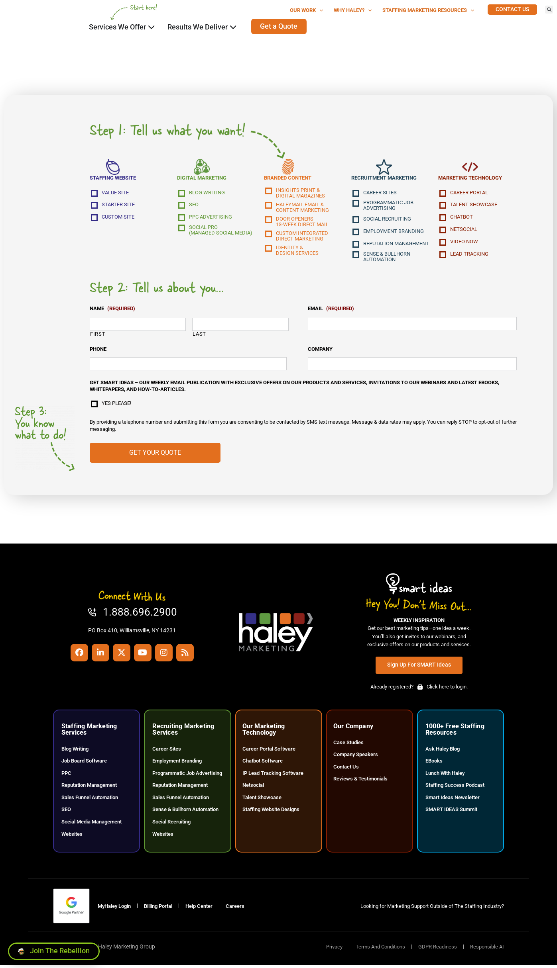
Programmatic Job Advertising (388, 206)
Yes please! (116, 404)
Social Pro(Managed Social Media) (220, 231)
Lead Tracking (469, 255)
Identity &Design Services (297, 251)
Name (112, 310)
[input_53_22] (188, 365)
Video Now (464, 243)
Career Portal (469, 194)
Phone (98, 350)
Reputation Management (396, 245)
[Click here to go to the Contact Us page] (512, 9)
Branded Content (287, 179)
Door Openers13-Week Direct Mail (302, 223)
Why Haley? (353, 10)
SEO (194, 206)
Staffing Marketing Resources (428, 10)
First (97, 335)
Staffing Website (113, 179)
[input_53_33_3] (138, 325)
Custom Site (118, 218)
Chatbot (461, 218)
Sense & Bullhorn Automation (386, 258)
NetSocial (463, 230)
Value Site (115, 194)
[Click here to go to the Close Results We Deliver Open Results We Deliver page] (233, 27)
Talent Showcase (473, 206)
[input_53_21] (412, 325)
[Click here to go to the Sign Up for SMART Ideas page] (419, 666)
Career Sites (380, 194)
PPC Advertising (210, 218)
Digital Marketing (201, 179)
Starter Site (118, 206)
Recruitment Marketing (384, 179)
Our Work (306, 10)
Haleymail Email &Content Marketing (302, 208)
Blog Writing (207, 194)
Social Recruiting (387, 220)
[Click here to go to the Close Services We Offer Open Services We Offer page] (151, 27)
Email (331, 310)
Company (320, 350)
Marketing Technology (470, 179)
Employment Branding (393, 232)
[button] (549, 10)
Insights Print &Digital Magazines (300, 194)
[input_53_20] (412, 365)
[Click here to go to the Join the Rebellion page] (53, 949)
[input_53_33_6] (240, 325)
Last (199, 335)
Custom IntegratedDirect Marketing (302, 237)
